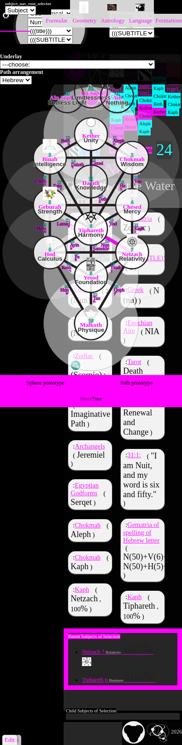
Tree (91, 399)
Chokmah (87, 526)
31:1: (134, 455)
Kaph (82, 590)
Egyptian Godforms (84, 490)
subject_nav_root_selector (28, 3)
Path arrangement (21, 72)
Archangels (90, 447)
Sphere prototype (46, 383)
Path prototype (136, 383)
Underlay (11, 56)
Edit (10, 739)
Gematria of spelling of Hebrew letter (141, 532)
